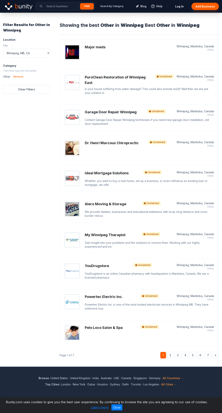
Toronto (136, 384)
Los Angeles (151, 384)
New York (79, 384)
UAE (116, 378)
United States (59, 378)
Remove (18, 76)
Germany (155, 378)
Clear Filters (26, 89)
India (96, 378)
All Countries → (173, 378)
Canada (126, 378)
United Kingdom (80, 378)
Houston (102, 384)
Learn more (99, 407)
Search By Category (112, 6)
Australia (106, 378)
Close (117, 407)
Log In (179, 6)
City (5, 45)
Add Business (205, 6)
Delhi (125, 384)
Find (87, 6)
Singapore (140, 378)
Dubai (91, 384)
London (66, 384)
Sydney (115, 384)
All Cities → (169, 384)
